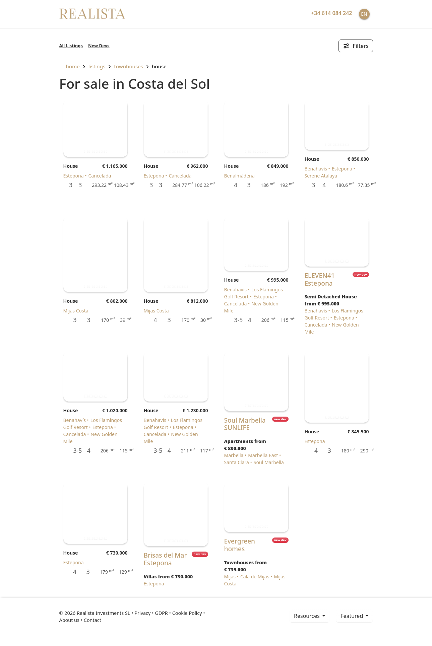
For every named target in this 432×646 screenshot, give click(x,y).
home (69, 66)
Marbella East (263, 455)
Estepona (73, 175)
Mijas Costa (75, 310)
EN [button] (364, 14)
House (159, 66)
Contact (92, 620)
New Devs (99, 46)
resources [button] (307, 616)
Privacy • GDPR (151, 613)
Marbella (234, 455)
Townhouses (128, 66)
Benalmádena (239, 175)
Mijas (230, 576)
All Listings (71, 46)
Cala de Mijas (254, 576)
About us (69, 620)
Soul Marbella (269, 462)
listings (97, 66)
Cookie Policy (187, 613)
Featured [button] (352, 616)
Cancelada (99, 175)
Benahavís (316, 168)
